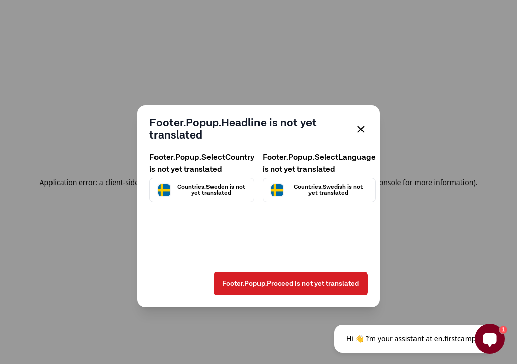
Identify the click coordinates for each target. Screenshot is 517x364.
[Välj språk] (319, 190)
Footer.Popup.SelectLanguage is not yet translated (319, 164)
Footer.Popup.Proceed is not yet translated (290, 283)
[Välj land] (201, 190)
